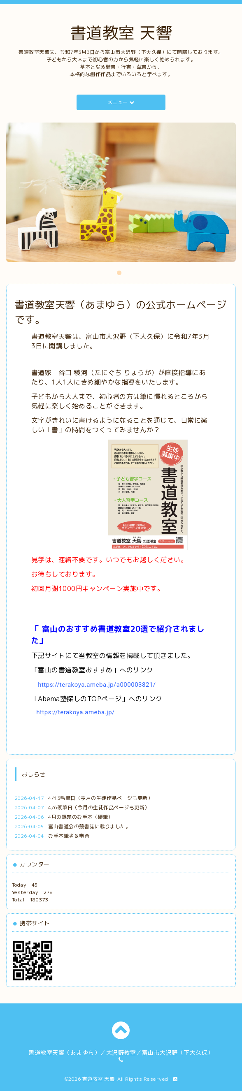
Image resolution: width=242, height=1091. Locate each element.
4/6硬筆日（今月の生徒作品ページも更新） (99, 807)
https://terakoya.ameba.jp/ (75, 712)
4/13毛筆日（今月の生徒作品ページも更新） (100, 798)
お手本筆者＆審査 (68, 835)
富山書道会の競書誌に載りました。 (89, 826)
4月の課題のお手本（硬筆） (80, 816)
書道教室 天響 (121, 32)
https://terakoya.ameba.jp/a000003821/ (97, 684)
